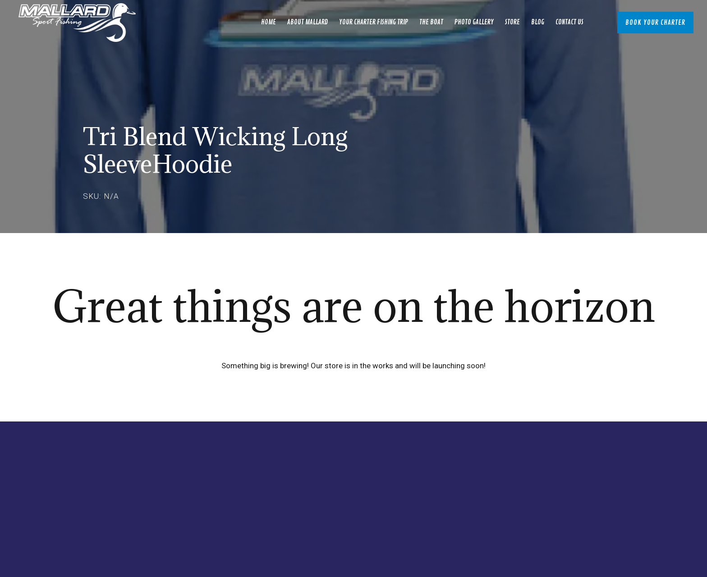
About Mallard (307, 22)
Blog (537, 22)
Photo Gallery (474, 22)
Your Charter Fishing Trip (373, 22)
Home (268, 22)
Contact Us (569, 22)
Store (512, 22)
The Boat (431, 22)
